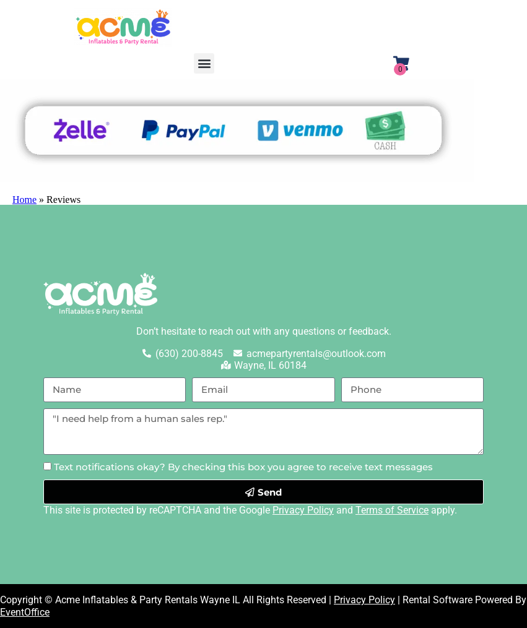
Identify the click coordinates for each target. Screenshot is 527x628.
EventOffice (25, 612)
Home (24, 199)
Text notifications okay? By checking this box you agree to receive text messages (243, 467)
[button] (204, 63)
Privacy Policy (303, 510)
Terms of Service (392, 510)
